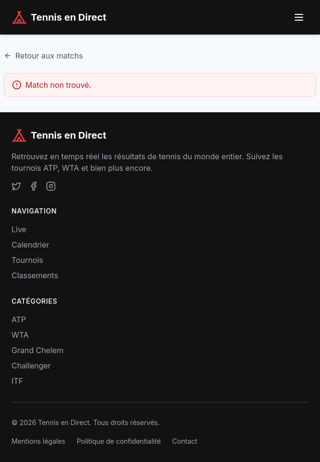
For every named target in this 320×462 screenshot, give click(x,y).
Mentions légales (38, 441)
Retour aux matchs (43, 55)
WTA (20, 335)
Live (19, 229)
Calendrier (30, 244)
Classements (35, 275)
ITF (17, 381)
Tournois (27, 260)
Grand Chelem (37, 350)
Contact (184, 441)
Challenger (31, 365)
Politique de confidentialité (119, 441)
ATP (19, 319)
